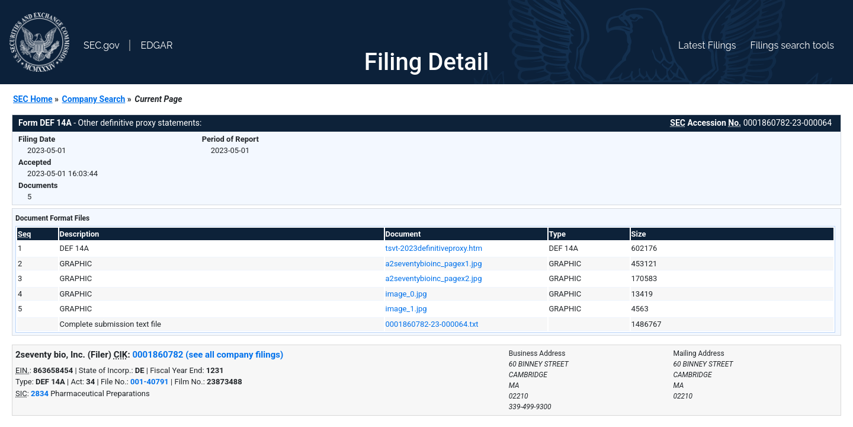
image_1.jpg (406, 308)
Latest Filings (707, 45)
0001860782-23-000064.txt (432, 324)
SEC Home (33, 99)
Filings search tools (792, 45)
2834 (40, 393)
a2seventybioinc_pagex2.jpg (434, 278)
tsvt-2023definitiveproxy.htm (434, 248)
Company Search (94, 99)
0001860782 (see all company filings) (207, 354)
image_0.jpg (406, 293)
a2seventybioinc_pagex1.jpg (434, 263)
